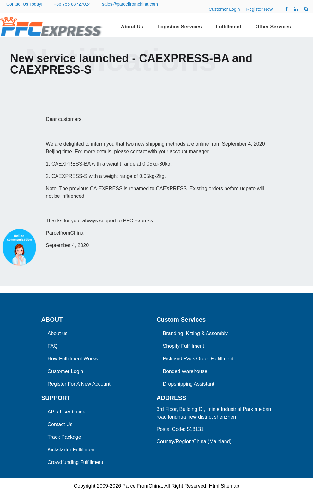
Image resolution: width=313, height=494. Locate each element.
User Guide (73, 411)
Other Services (273, 26)
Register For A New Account (79, 384)
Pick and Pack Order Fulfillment (198, 358)
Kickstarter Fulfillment (72, 449)
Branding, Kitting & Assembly (195, 333)
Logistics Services (179, 26)
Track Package (64, 437)
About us (58, 333)
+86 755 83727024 (72, 4)
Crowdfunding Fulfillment (75, 462)
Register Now (259, 9)
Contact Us (60, 424)
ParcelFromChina (141, 486)
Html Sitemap (224, 486)
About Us (132, 26)
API (52, 411)
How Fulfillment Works (73, 358)
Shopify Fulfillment (183, 346)
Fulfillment (228, 26)
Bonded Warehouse (185, 371)
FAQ (53, 346)
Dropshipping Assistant (188, 384)
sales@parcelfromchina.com (130, 4)
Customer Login (224, 9)
